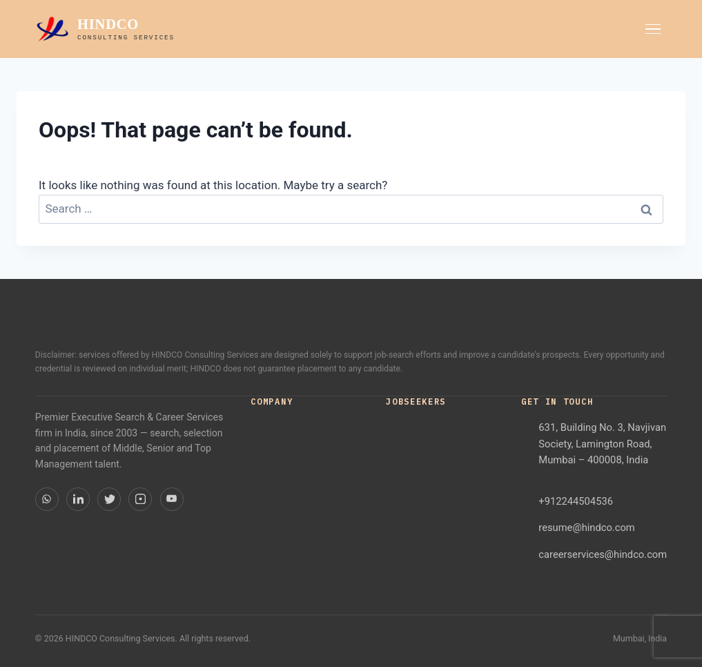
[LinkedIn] (78, 499)
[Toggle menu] (653, 29)
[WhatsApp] (47, 499)
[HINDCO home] (105, 29)
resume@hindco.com (586, 527)
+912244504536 (575, 501)
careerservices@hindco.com (602, 554)
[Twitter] (109, 499)
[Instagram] (140, 499)
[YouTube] (172, 499)
